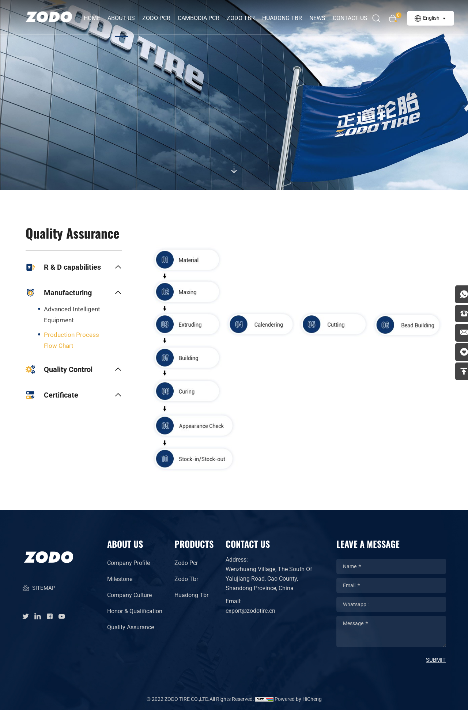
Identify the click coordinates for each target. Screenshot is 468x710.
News (320, 18)
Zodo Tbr (186, 579)
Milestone (119, 579)
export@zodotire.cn (250, 610)
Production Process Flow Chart (71, 340)
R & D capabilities (63, 267)
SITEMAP (38, 591)
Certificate (52, 395)
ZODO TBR (243, 18)
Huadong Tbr (191, 595)
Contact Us (352, 18)
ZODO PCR (158, 18)
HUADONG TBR (284, 18)
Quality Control (59, 369)
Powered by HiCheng (298, 699)
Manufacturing (59, 292)
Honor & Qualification (134, 611)
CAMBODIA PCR (201, 18)
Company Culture (129, 595)
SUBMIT (436, 660)
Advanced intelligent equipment (72, 314)
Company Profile (128, 562)
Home (94, 18)
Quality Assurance (130, 627)
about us (123, 18)
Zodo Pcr (186, 562)
